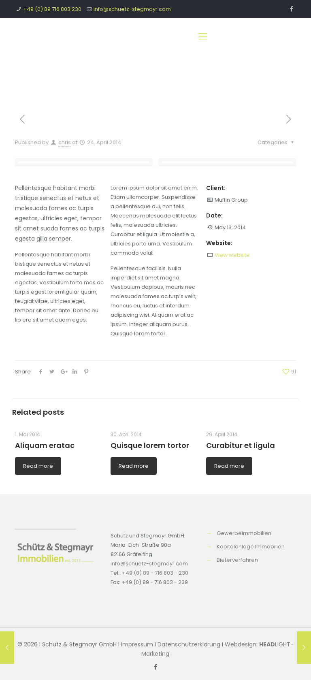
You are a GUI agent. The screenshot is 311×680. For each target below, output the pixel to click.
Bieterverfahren (237, 560)
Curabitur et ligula (240, 445)
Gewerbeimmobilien (244, 533)
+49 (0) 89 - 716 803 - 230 (155, 573)
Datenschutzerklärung (189, 644)
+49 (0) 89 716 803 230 (52, 9)
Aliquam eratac (45, 445)
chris (64, 142)
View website (232, 255)
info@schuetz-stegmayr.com (132, 9)
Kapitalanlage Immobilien (251, 546)
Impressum (137, 644)
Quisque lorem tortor (150, 445)
